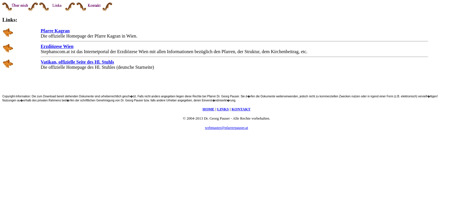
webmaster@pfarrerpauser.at (226, 127)
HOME (208, 109)
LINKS (223, 109)
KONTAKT (240, 109)
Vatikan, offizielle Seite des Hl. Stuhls (77, 62)
